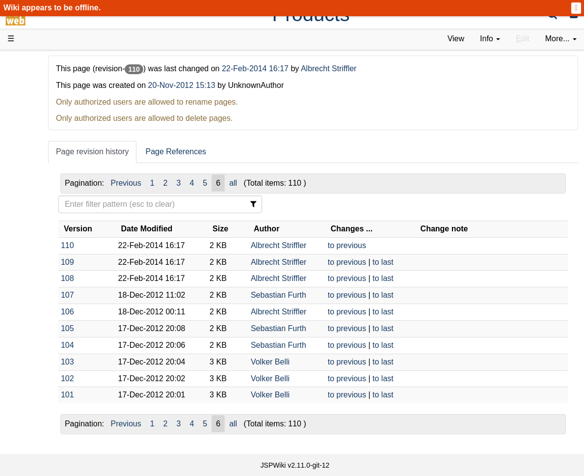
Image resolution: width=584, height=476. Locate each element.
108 (152, 278)
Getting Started (53, 211)
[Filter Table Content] (228, 204)
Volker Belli (323, 362)
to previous (387, 245)
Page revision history (176, 151)
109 (152, 262)
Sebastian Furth (331, 295)
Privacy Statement (59, 390)
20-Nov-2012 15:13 (265, 85)
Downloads (46, 88)
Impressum (79, 378)
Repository (45, 267)
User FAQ (44, 167)
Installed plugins (55, 367)
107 (152, 295)
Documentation (53, 155)
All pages (43, 345)
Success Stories (55, 99)
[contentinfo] (490, 39)
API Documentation (61, 245)
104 (152, 345)
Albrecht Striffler (413, 68)
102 (152, 378)
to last (423, 262)
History (39, 111)
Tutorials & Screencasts (68, 144)
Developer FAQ (53, 233)
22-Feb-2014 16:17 (340, 68)
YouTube (42, 312)
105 (152, 328)
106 (152, 312)
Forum (38, 300)
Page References (260, 151)
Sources (41, 256)
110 (152, 245)
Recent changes (55, 356)
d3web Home (31, 60)
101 (152, 395)
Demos (39, 177)
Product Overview (58, 77)
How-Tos (42, 222)
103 (152, 362)
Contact (40, 378)
